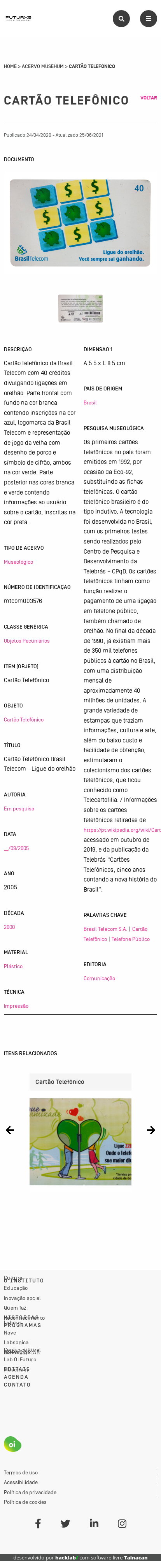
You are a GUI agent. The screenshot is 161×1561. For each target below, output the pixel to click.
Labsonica (16, 1342)
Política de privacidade (30, 1492)
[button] (10, 1130)
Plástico (13, 966)
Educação (16, 1288)
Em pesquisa (19, 808)
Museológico (18, 562)
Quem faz (15, 1308)
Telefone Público (131, 939)
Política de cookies (25, 1502)
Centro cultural (22, 1350)
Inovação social (22, 1298)
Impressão (16, 1006)
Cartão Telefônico (24, 719)
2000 (9, 927)
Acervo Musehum (43, 66)
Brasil (90, 402)
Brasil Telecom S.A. (106, 929)
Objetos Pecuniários (27, 641)
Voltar (148, 98)
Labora (12, 1322)
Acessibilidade (21, 1482)
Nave (10, 1332)
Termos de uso (21, 1472)
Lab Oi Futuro (20, 1359)
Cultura (13, 1278)
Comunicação (99, 978)
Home (10, 66)
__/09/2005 (16, 848)
